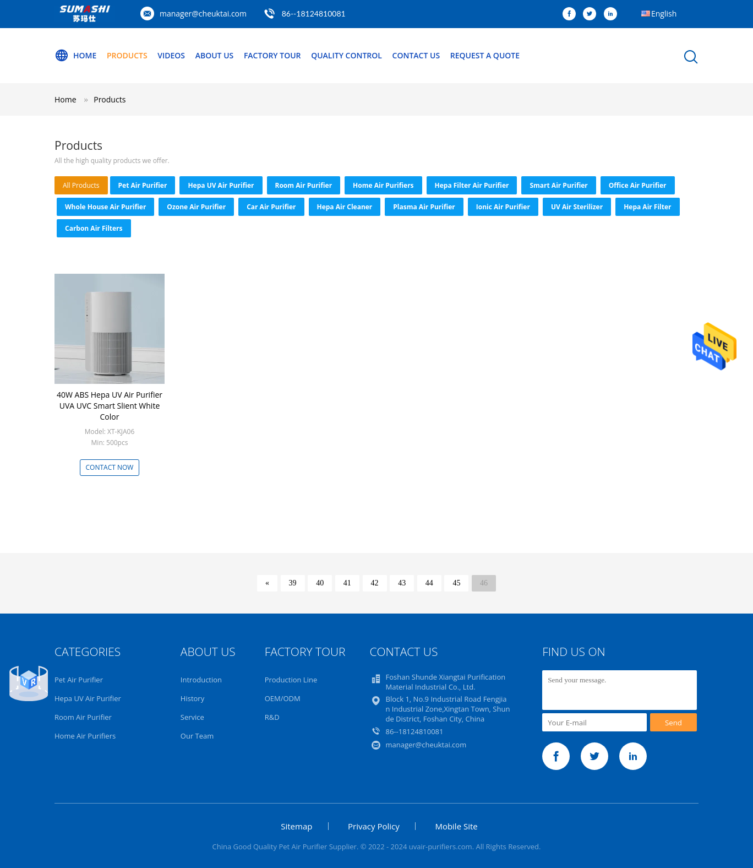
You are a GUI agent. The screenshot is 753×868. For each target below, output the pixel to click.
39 (293, 583)
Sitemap (296, 826)
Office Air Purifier (638, 185)
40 (320, 583)
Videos (171, 55)
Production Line (291, 680)
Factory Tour (272, 55)
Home (75, 55)
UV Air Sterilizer (577, 206)
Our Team (197, 736)
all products (81, 185)
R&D (272, 717)
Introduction (201, 680)
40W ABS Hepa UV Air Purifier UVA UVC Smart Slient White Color (109, 405)
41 (347, 583)
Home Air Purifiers (383, 185)
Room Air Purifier (303, 185)
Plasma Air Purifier (424, 206)
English (663, 13)
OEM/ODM (283, 698)
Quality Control (346, 55)
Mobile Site (456, 826)
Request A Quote (485, 55)
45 (456, 583)
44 (429, 583)
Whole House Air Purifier (105, 206)
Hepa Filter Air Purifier (472, 185)
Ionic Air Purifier (503, 206)
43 (402, 583)
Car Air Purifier (271, 206)
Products (127, 55)
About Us (214, 55)
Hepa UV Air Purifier (221, 185)
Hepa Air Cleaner (345, 206)
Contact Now (110, 467)
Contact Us (416, 55)
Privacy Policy (374, 826)
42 (375, 583)
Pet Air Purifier (142, 185)
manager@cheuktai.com (203, 13)
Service (192, 717)
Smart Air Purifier (558, 185)
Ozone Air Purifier (196, 206)
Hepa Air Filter (647, 206)
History (192, 698)
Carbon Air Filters (94, 228)
